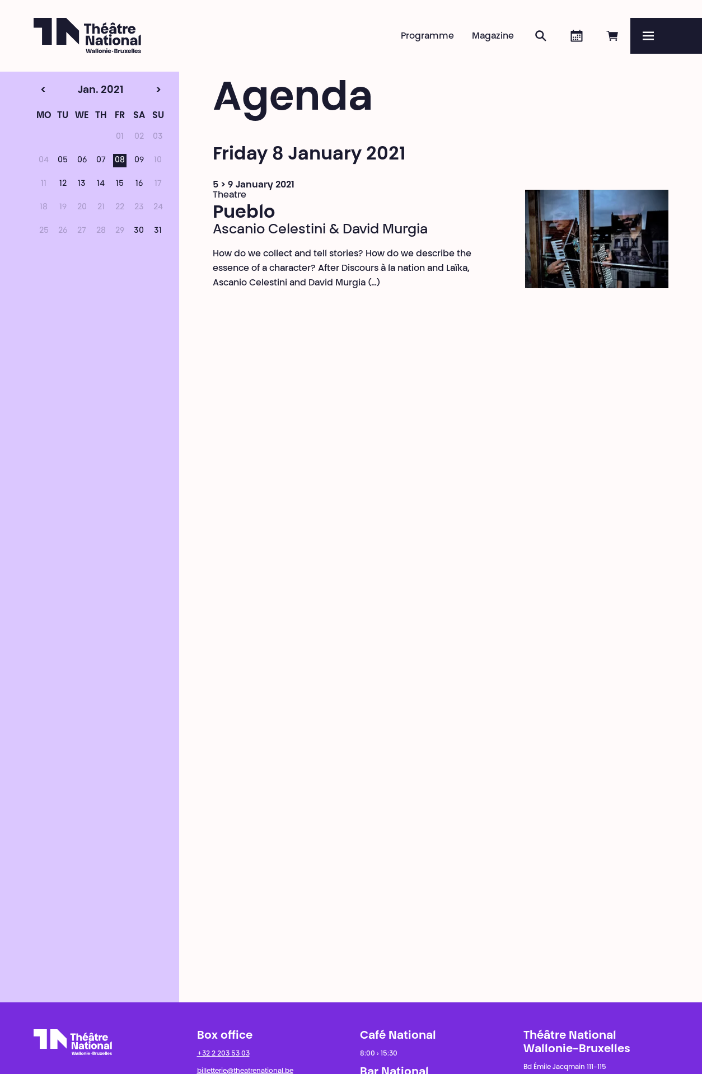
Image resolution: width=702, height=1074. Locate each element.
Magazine (493, 36)
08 (120, 161)
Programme (427, 36)
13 (82, 184)
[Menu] (666, 36)
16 (139, 184)
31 (158, 231)
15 (120, 184)
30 (139, 231)
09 (139, 161)
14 (101, 184)
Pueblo (244, 213)
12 (63, 184)
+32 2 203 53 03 (223, 1053)
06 (82, 161)
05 (63, 161)
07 (101, 161)
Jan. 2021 (81, 91)
